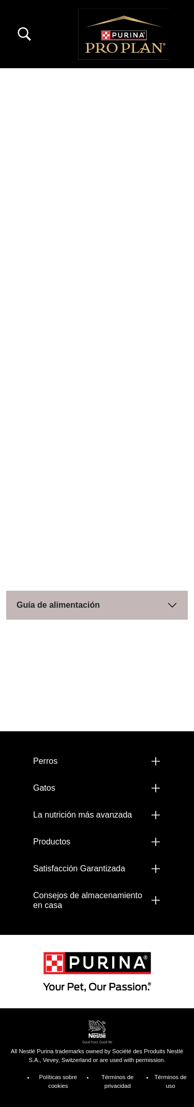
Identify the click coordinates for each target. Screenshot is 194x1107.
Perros (45, 761)
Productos (51, 841)
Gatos (44, 787)
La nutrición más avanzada (82, 814)
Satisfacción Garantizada (79, 868)
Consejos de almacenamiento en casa (87, 900)
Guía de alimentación (58, 605)
